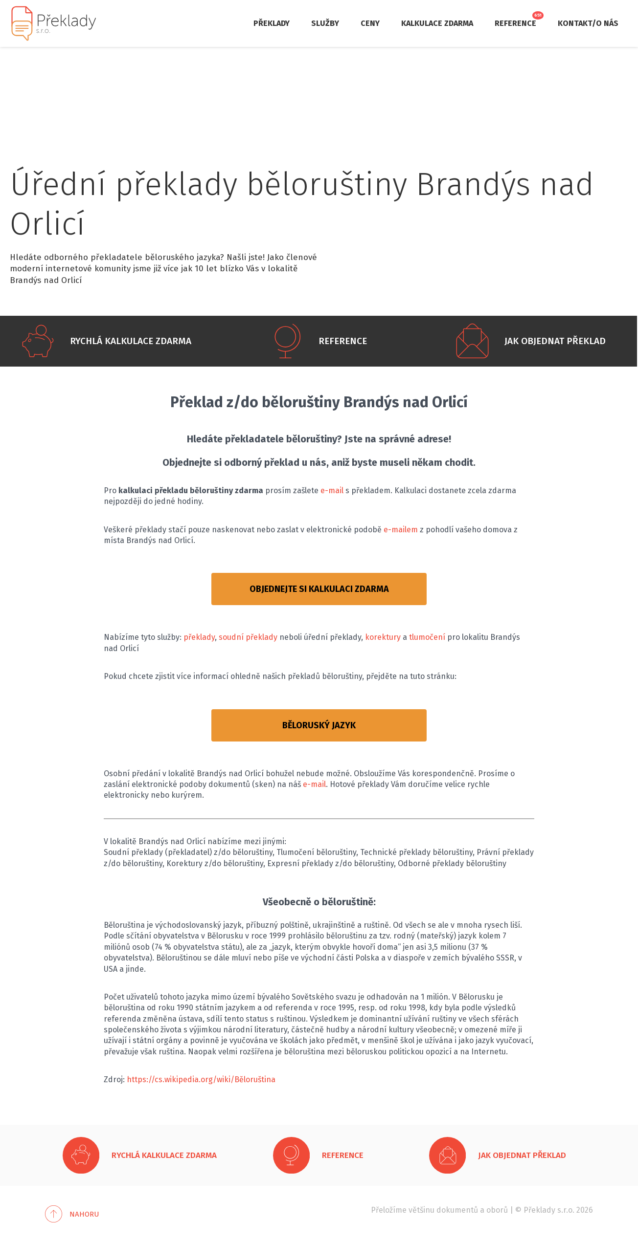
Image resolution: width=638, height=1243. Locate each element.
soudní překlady (248, 637)
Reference (515, 23)
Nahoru (84, 1214)
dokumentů (457, 1210)
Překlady (271, 23)
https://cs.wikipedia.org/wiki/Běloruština (201, 1079)
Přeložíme (389, 1210)
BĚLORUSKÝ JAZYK (319, 725)
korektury (383, 637)
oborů (497, 1210)
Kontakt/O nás (588, 23)
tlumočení (427, 637)
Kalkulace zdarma (437, 23)
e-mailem (401, 529)
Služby (325, 23)
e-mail (331, 490)
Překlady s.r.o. (549, 1210)
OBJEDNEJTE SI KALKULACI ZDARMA (319, 589)
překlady (199, 637)
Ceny (370, 23)
